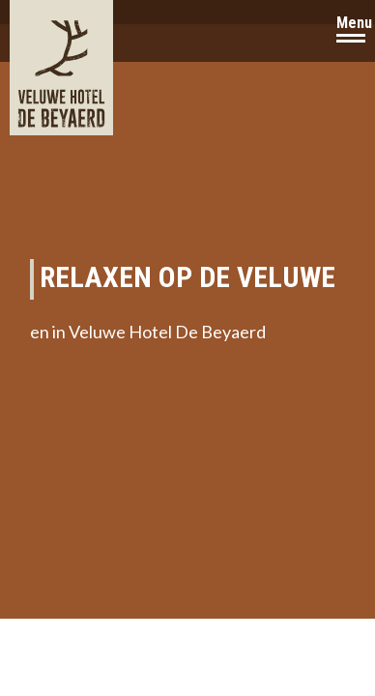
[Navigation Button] (350, 31)
